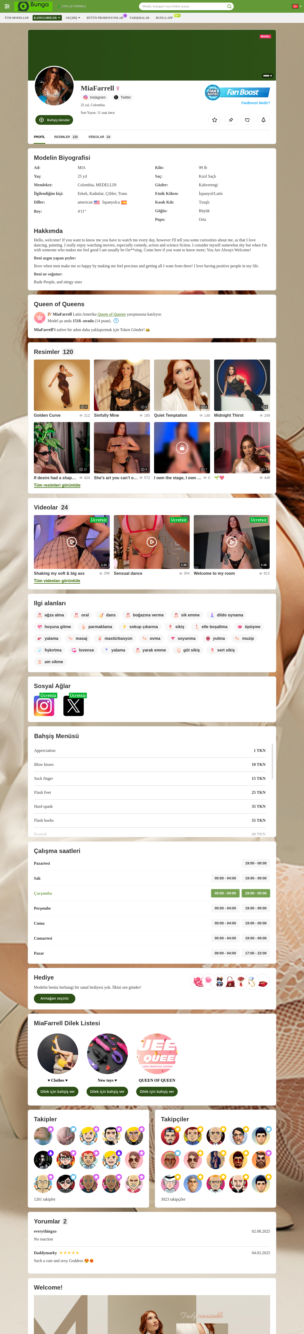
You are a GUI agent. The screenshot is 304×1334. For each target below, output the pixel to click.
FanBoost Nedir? (255, 103)
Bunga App (165, 17)
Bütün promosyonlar (106, 17)
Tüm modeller (17, 18)
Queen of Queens (112, 314)
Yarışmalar (139, 18)
